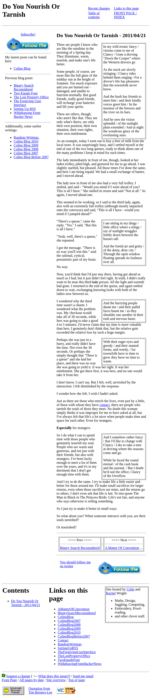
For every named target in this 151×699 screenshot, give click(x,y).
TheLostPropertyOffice (74, 656)
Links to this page (126, 8)
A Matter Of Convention (122, 548)
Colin (130, 589)
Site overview (55, 680)
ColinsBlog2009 (69, 628)
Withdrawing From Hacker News (27, 114)
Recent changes (99, 8)
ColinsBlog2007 (69, 621)
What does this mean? (53, 676)
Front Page (9, 680)
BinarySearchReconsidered (77, 613)
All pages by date (31, 680)
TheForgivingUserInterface (77, 652)
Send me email (83, 676)
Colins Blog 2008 (26, 149)
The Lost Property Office (31, 97)
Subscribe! (28, 34)
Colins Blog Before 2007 (31, 157)
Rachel (111, 593)
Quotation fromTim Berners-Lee (40, 690)
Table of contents (94, 15)
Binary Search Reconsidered (24, 87)
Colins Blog (22, 68)
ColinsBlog (66, 617)
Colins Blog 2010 (26, 141)
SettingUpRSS (68, 648)
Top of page (76, 680)
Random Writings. (26, 137)
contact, (104, 405)
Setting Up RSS (25, 109)
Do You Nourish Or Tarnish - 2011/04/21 (25, 603)
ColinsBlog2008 (69, 625)
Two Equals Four (26, 93)
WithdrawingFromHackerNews (79, 664)
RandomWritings (70, 644)
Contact (63, 640)
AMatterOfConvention (73, 609)
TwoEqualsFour (69, 660)
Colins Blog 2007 (26, 153)
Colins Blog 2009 (26, 145)
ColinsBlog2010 (69, 632)
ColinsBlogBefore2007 (74, 636)
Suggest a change (18, 676)
